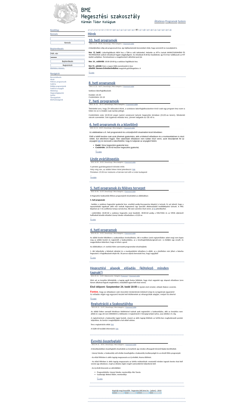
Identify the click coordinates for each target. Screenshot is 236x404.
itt (99, 141)
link (133, 169)
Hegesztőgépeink (57, 93)
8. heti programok (102, 83)
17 (140, 30)
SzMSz (52, 95)
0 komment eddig (128, 44)
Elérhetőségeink (56, 100)
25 (170, 30)
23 (163, 30)
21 (155, 30)
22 (159, 30)
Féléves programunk (58, 82)
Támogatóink (55, 97)
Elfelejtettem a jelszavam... (57, 68)
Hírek (52, 79)
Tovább (91, 73)
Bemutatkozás (55, 77)
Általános (159, 21)
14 (129, 30)
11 (118, 30)
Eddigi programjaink (58, 86)
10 (114, 30)
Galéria (53, 84)
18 (144, 30)
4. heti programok (103, 230)
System (182, 21)
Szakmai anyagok (57, 88)
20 (152, 30)
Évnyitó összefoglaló (106, 341)
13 (125, 30)
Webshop (54, 91)
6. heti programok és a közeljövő (113, 124)
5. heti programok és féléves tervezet (117, 188)
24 (167, 30)
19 (148, 30)
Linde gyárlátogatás (104, 159)
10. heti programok (103, 40)
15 (133, 30)
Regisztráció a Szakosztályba (112, 303)
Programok (171, 21)
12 (121, 30)
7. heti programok (104, 101)
